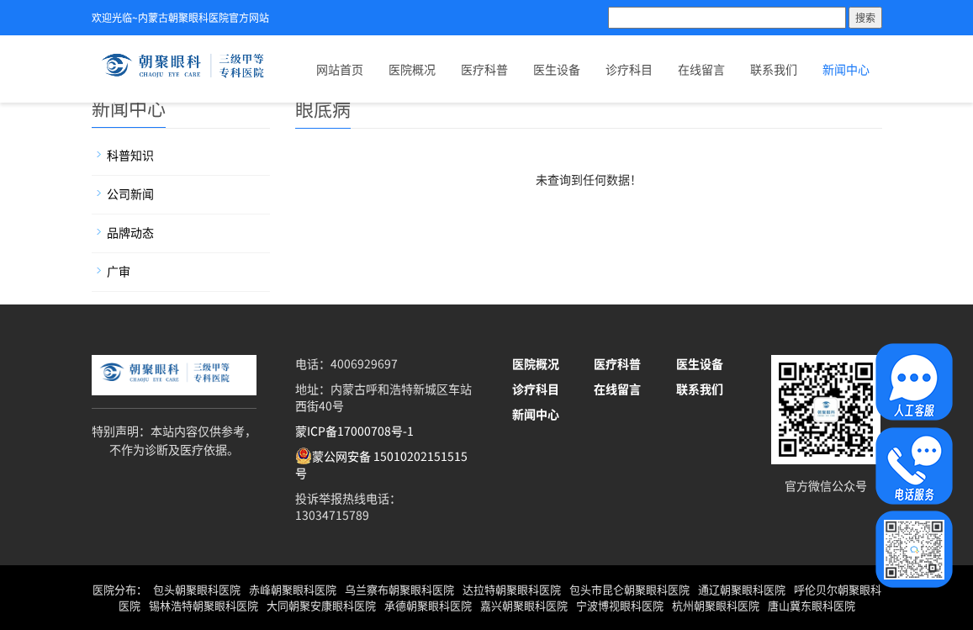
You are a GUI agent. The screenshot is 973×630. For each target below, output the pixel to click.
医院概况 (412, 69)
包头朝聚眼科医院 (197, 589)
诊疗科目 (629, 69)
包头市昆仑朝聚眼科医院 (629, 589)
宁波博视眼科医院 (620, 605)
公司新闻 (130, 193)
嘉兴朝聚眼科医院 (524, 605)
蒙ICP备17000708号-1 (354, 430)
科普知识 (130, 154)
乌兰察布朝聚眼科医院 (399, 589)
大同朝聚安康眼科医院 (321, 605)
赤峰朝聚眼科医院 (292, 589)
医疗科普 (484, 69)
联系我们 (773, 69)
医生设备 (556, 69)
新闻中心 (846, 69)
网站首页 (339, 69)
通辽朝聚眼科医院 (741, 589)
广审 (118, 270)
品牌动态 (130, 232)
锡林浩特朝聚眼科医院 (203, 605)
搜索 (865, 17)
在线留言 (701, 69)
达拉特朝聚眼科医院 (512, 589)
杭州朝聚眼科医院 (715, 605)
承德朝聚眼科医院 (428, 605)
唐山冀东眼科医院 (811, 605)
